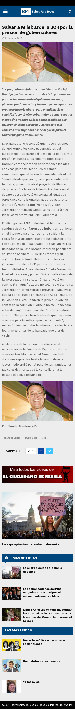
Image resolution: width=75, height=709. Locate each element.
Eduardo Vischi (12, 438)
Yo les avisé (31, 682)
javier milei (31, 438)
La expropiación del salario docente (30, 544)
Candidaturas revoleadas (41, 661)
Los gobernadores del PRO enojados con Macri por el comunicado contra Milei (42, 592)
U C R (44, 438)
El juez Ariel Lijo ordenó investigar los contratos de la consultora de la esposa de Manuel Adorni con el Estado (47, 615)
